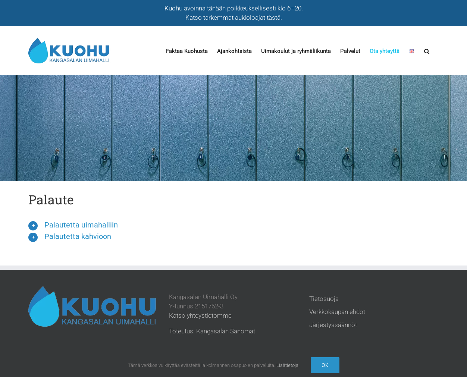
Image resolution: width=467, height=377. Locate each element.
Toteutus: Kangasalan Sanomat (212, 331)
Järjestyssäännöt (333, 325)
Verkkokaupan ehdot (337, 311)
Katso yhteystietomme (200, 315)
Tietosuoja (324, 298)
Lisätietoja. (288, 365)
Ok (325, 365)
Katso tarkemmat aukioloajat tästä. (233, 17)
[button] (426, 51)
